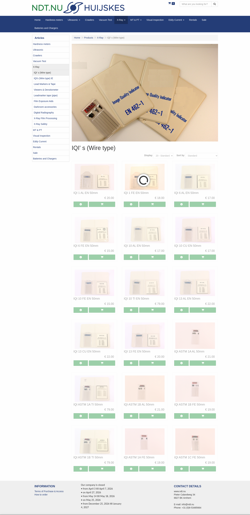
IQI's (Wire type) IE (43, 78)
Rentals (37, 147)
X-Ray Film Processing (45, 118)
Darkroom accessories (45, 107)
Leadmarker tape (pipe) (46, 95)
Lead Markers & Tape (45, 84)
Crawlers (37, 55)
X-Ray (36, 67)
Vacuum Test (39, 61)
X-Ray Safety (40, 124)
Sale (35, 153)
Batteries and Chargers (45, 158)
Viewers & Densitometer (46, 89)
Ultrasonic (38, 49)
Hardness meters (42, 44)
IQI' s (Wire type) (42, 72)
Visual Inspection (41, 135)
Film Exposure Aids (43, 101)
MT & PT (37, 130)
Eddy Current (39, 141)
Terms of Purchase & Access (49, 491)
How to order (41, 494)
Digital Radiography (44, 112)
